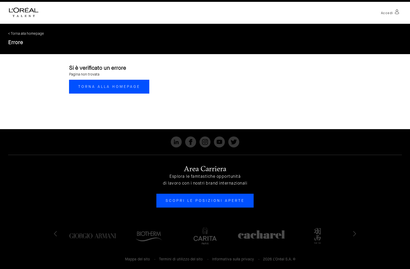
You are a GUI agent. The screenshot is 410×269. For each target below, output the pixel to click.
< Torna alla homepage (26, 34)
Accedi (390, 13)
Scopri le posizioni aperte (205, 200)
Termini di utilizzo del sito (181, 259)
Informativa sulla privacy (233, 259)
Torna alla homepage (109, 86)
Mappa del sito (137, 259)
